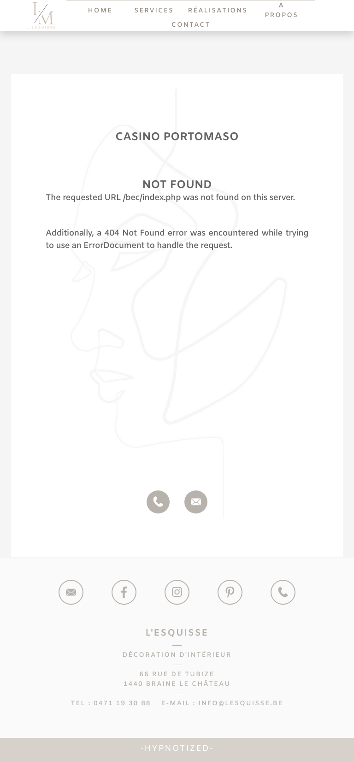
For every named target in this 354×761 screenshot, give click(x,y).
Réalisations (218, 10)
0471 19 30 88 (122, 703)
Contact (190, 25)
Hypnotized (177, 749)
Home (100, 10)
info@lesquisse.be (240, 703)
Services (154, 10)
